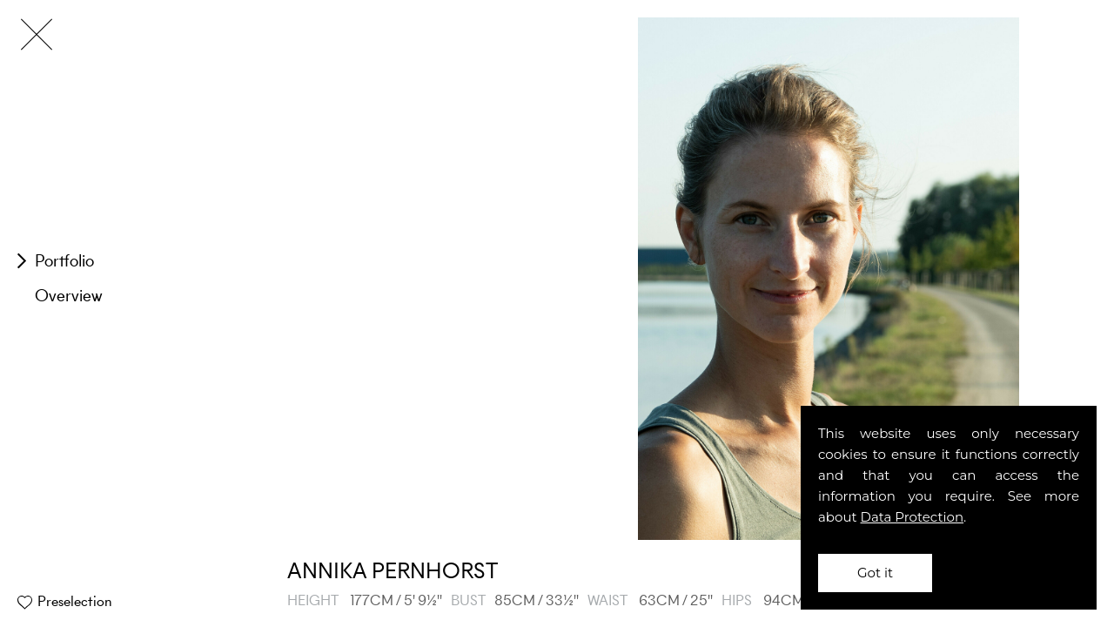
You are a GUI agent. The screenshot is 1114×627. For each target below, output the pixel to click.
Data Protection (912, 517)
